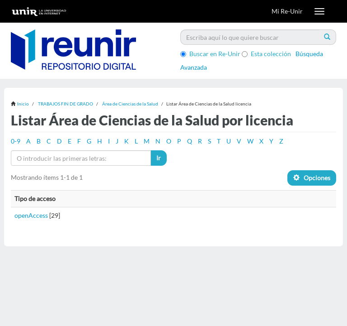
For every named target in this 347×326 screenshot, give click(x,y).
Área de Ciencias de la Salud (130, 103)
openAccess (31, 215)
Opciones (311, 178)
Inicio (23, 103)
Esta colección (266, 54)
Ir (158, 158)
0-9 (15, 141)
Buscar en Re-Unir (210, 54)
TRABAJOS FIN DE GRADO (65, 103)
